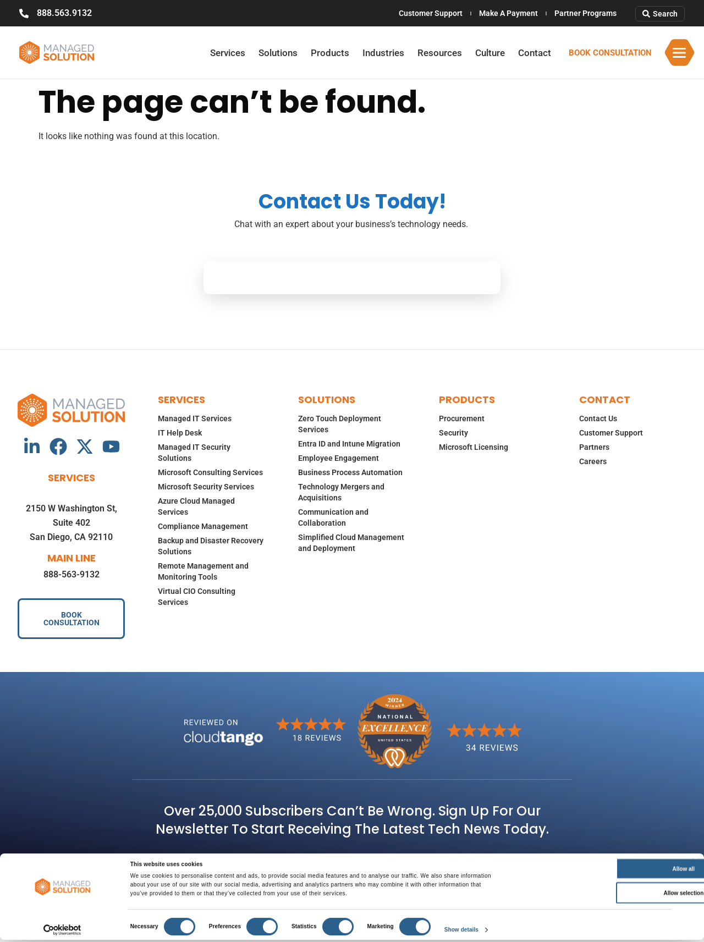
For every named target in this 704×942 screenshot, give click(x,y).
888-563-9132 (71, 574)
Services (227, 52)
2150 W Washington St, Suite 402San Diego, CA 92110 (71, 522)
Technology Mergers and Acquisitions (341, 492)
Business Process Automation (350, 472)
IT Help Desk (180, 432)
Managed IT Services (195, 418)
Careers (593, 461)
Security (453, 432)
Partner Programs (585, 13)
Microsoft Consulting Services (210, 472)
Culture (490, 52)
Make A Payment (508, 13)
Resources (439, 52)
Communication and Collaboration (333, 517)
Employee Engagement (338, 458)
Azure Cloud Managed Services (196, 506)
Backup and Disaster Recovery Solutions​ (210, 546)
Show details (461, 932)
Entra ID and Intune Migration (349, 443)
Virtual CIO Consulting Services (196, 597)
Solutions (278, 52)
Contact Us (598, 418)
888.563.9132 (64, 13)
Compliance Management (203, 526)
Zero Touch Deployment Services (339, 424)
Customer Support (431, 13)
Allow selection (593, 895)
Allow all (593, 871)
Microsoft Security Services (206, 486)
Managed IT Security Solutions (194, 452)
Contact (534, 52)
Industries (383, 52)
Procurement (462, 418)
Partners (594, 447)
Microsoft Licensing (473, 447)
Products (330, 52)
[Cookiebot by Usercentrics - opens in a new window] (62, 932)
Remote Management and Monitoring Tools (203, 571)
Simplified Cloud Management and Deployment (351, 543)
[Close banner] (696, 864)
